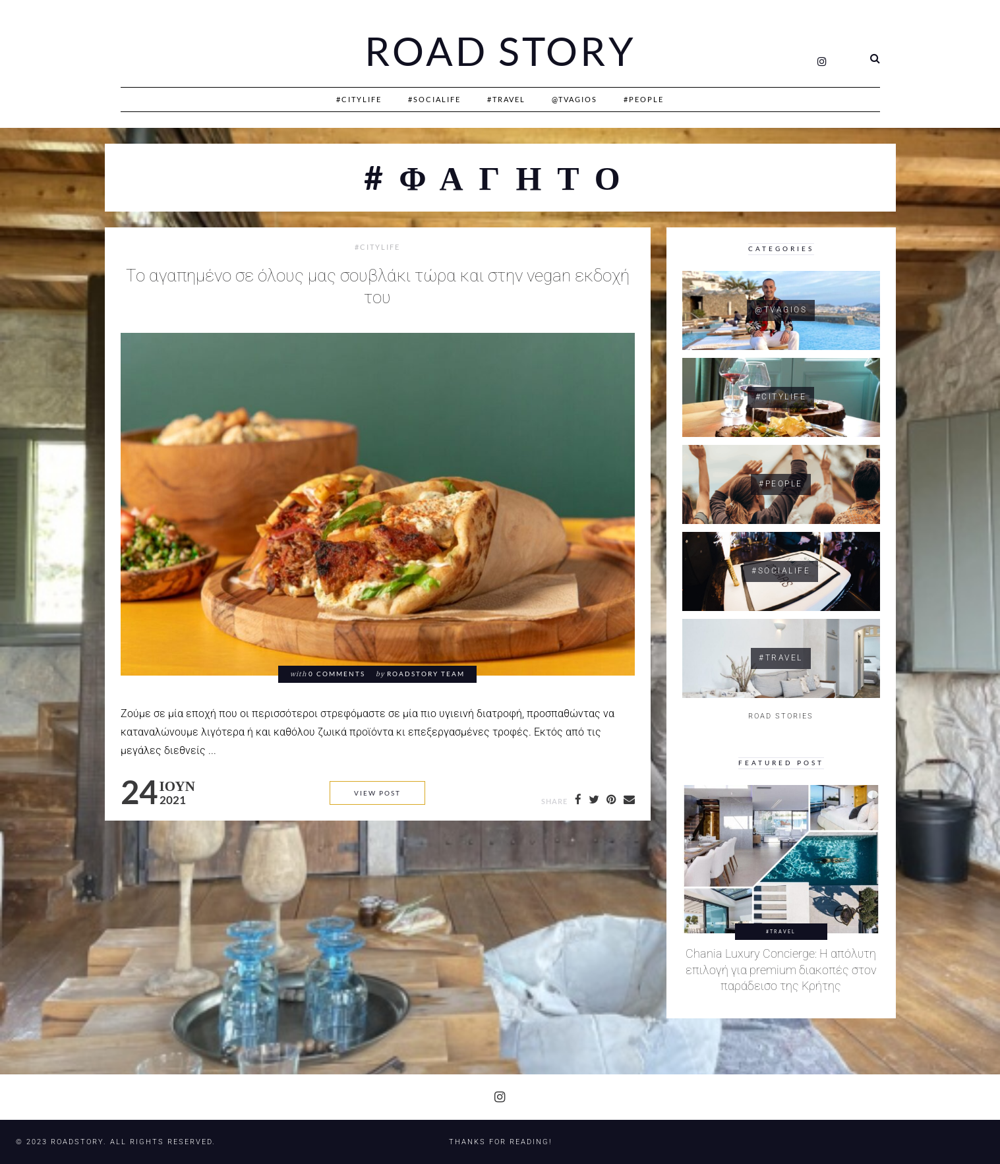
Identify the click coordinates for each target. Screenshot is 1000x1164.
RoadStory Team (426, 674)
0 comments (337, 674)
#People (644, 99)
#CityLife (359, 99)
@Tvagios (574, 99)
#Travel (506, 99)
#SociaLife (434, 99)
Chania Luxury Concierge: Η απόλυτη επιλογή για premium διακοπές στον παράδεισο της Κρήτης (781, 970)
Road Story (500, 51)
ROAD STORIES (780, 716)
